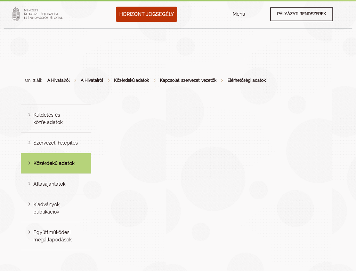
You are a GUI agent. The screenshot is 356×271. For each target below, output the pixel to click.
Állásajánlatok (49, 184)
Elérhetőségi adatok (246, 80)
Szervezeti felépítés (55, 143)
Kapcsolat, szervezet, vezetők (188, 80)
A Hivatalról (58, 80)
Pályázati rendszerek (301, 13)
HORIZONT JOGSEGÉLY (146, 14)
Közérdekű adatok (131, 80)
